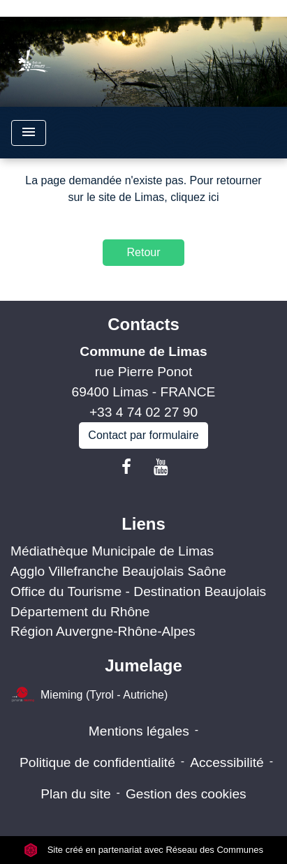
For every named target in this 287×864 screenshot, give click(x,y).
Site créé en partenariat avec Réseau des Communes (143, 849)
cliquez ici (194, 197)
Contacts (143, 324)
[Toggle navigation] (28, 133)
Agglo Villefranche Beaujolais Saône (118, 571)
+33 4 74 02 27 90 (143, 412)
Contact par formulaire (143, 435)
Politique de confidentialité (97, 762)
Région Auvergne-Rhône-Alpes (103, 631)
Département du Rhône (79, 611)
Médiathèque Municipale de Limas (112, 551)
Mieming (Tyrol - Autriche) (89, 695)
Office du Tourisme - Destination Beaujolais (138, 591)
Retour (143, 252)
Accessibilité (227, 762)
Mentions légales (139, 731)
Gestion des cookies (186, 794)
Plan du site (75, 794)
